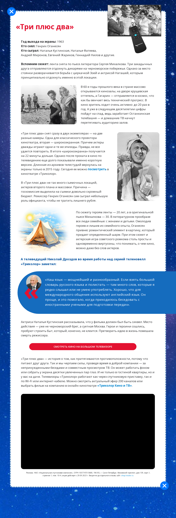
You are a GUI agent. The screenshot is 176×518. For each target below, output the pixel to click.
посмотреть (97, 169)
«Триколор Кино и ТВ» (114, 386)
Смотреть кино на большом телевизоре (83, 346)
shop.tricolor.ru (127, 475)
